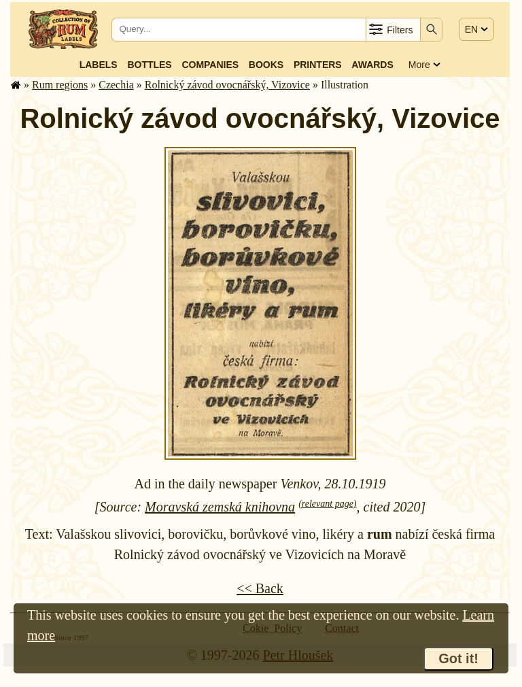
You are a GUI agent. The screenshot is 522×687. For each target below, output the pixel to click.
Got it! (458, 658)
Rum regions (60, 84)
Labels (99, 64)
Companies (210, 64)
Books (266, 64)
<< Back (260, 588)
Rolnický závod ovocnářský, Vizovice (227, 84)
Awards (372, 64)
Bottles (149, 64)
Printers (318, 64)
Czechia (116, 84)
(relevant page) (327, 504)
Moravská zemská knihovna (220, 506)
